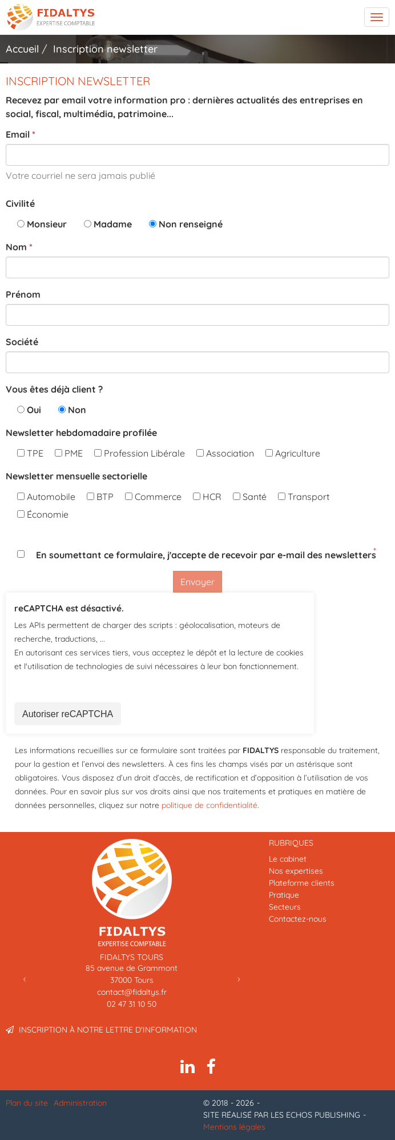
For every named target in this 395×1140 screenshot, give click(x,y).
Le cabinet (288, 859)
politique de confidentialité (209, 805)
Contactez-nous (298, 919)
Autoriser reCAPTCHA (67, 714)
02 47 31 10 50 (131, 1004)
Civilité (20, 203)
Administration (80, 1103)
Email (18, 134)
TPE (30, 453)
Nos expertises (296, 871)
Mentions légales (234, 1127)
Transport (303, 496)
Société (22, 341)
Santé (250, 496)
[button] (24, 978)
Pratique (284, 895)
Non (77, 409)
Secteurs (285, 907)
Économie (42, 514)
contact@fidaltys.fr (132, 992)
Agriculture (292, 453)
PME (69, 453)
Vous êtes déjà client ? (54, 389)
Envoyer (197, 581)
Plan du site (27, 1103)
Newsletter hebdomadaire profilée (81, 432)
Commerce (153, 496)
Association (225, 453)
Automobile (46, 496)
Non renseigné (191, 224)
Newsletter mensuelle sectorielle (76, 476)
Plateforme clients (301, 883)
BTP (100, 496)
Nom (16, 247)
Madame (113, 224)
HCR (207, 496)
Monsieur (47, 224)
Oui (34, 409)
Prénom (23, 294)
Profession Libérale (139, 453)
